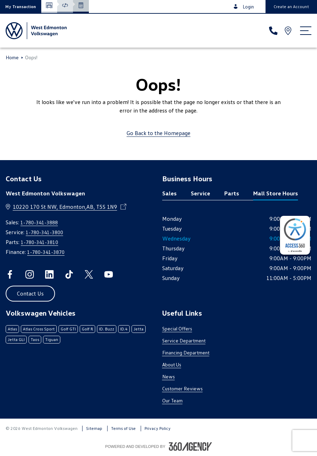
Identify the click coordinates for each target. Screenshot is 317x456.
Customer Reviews (182, 388)
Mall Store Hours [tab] (275, 193)
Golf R (87, 329)
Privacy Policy (158, 428)
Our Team (172, 400)
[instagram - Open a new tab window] (29, 274)
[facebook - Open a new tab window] (10, 274)
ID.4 (124, 329)
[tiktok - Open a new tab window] (69, 274)
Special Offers (177, 329)
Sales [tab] (169, 193)
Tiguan (51, 339)
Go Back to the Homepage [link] (158, 132)
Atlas (12, 329)
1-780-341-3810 (39, 242)
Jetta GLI (16, 339)
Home (12, 57)
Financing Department (185, 352)
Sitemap (94, 428)
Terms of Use (123, 428)
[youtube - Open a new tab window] (108, 274)
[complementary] (295, 235)
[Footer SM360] (190, 446)
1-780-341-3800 (44, 232)
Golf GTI (68, 329)
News (168, 376)
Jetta (139, 329)
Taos (35, 339)
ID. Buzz (106, 329)
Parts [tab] (231, 193)
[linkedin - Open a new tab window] (49, 274)
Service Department (184, 340)
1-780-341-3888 (39, 222)
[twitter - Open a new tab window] (89, 274)
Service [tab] (200, 193)
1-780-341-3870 (46, 252)
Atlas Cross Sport (39, 329)
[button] (20, 6)
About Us (171, 364)
